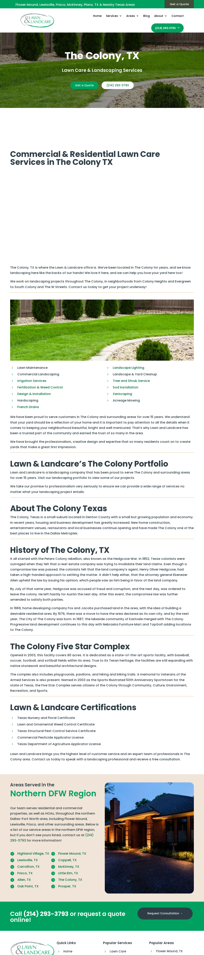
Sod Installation (125, 357)
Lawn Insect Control (125, 935)
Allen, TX (24, 849)
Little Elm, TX (68, 843)
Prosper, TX (67, 856)
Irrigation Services (31, 351)
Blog (146, 16)
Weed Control (51, 357)
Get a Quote (178, 4)
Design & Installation (34, 364)
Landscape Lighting (128, 337)
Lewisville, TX (27, 830)
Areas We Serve (75, 935)
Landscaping (120, 949)
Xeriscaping (122, 364)
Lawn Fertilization (123, 928)
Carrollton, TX (28, 836)
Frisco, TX (25, 843)
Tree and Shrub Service (131, 351)
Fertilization (27, 357)
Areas (130, 16)
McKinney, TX (68, 836)
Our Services (72, 928)
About (158, 16)
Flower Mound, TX (72, 823)
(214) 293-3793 (120, 85)
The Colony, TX (70, 849)
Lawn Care (118, 921)
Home (97, 16)
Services (112, 16)
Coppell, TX (67, 830)
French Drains (28, 377)
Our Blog (69, 942)
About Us (70, 949)
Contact (178, 16)
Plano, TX (163, 947)
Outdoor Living (121, 942)
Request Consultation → (165, 883)
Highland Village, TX (33, 823)
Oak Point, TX (28, 856)
